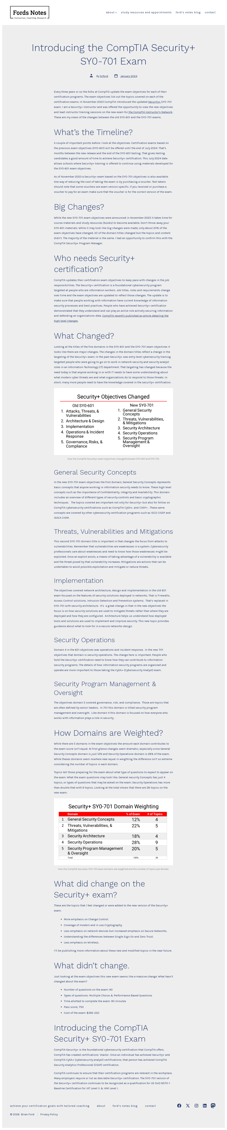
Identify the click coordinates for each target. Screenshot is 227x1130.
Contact (210, 12)
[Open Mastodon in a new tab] (213, 1105)
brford (104, 76)
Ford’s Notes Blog (188, 12)
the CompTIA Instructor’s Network (150, 112)
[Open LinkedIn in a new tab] (205, 1105)
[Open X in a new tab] (188, 1105)
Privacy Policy (49, 1114)
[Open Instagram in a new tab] (196, 1105)
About (111, 12)
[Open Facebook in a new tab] (179, 1105)
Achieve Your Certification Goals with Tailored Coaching (50, 1105)
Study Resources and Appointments (146, 12)
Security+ (154, 101)
